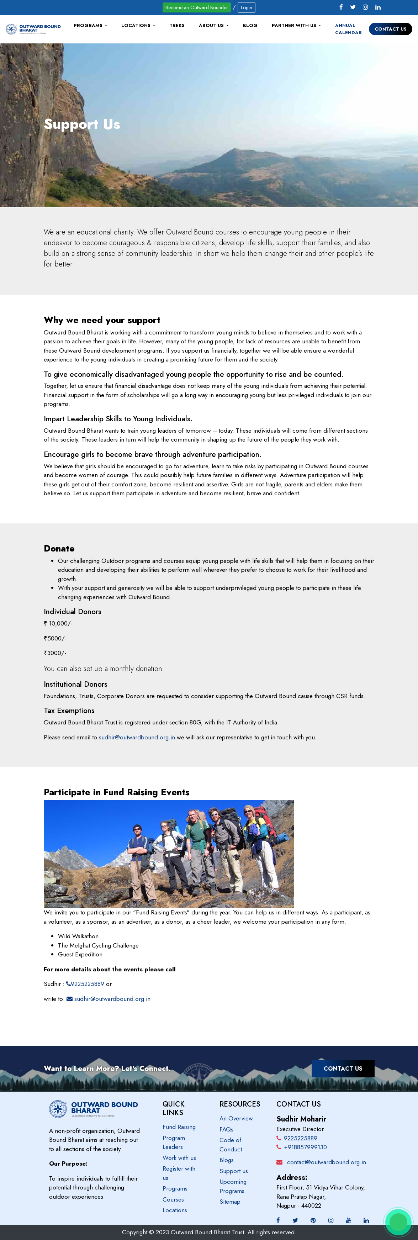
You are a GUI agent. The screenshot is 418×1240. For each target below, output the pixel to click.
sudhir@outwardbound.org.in (137, 737)
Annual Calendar (348, 29)
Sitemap (229, 1201)
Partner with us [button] (295, 25)
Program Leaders (174, 1142)
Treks (177, 25)
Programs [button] (89, 25)
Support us (233, 1171)
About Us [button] (212, 25)
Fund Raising (179, 1127)
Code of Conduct (230, 1145)
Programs (175, 1188)
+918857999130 (301, 1147)
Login (246, 7)
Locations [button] (136, 25)
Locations (175, 1210)
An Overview (236, 1118)
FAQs (226, 1129)
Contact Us (391, 29)
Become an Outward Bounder (196, 7)
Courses (173, 1199)
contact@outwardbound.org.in (326, 1162)
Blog (250, 25)
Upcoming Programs (233, 1186)
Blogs (226, 1160)
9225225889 (85, 984)
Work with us (179, 1158)
